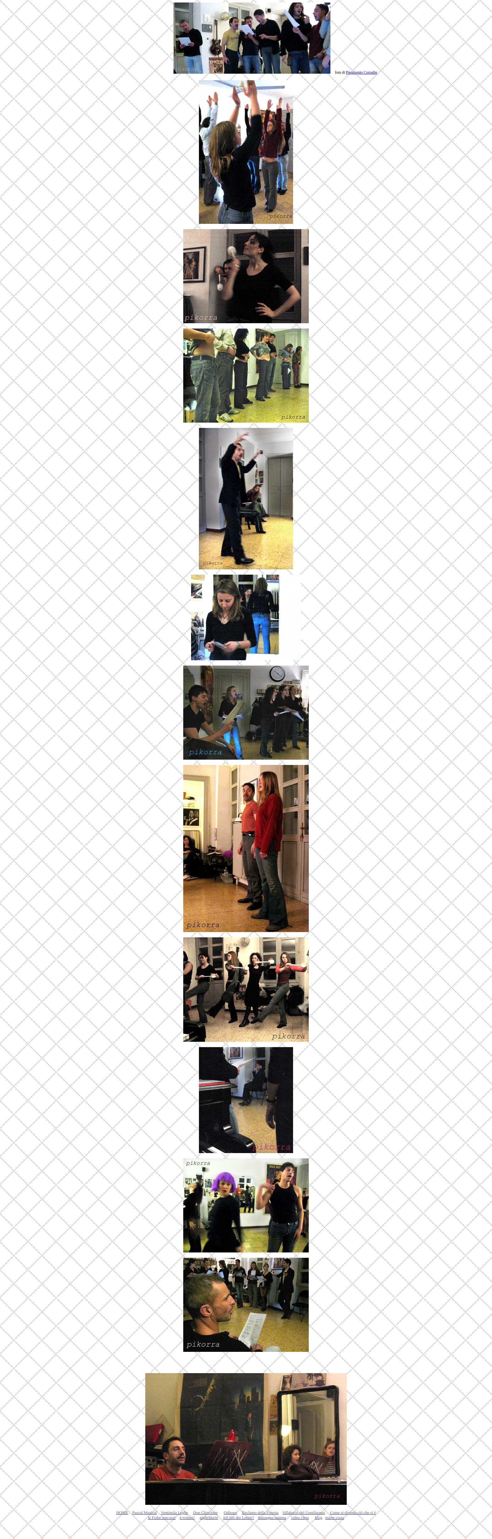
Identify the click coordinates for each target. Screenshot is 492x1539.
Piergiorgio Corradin (361, 72)
